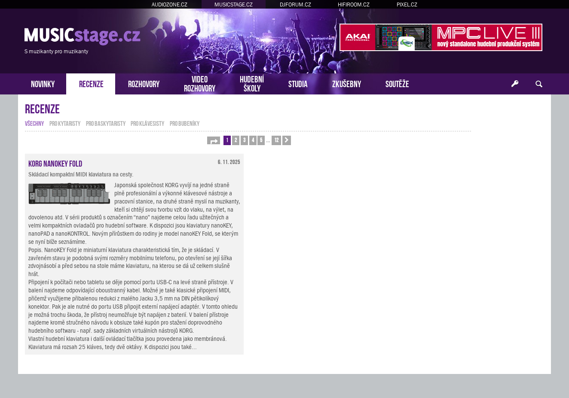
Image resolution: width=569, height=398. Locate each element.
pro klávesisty (147, 122)
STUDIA (298, 83)
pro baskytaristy (105, 122)
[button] (213, 140)
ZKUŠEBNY (346, 83)
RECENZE (91, 83)
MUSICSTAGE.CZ (233, 4)
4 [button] (253, 140)
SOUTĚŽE (397, 83)
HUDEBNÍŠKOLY (252, 83)
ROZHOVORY (143, 83)
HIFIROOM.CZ (354, 4)
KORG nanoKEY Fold (55, 162)
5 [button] (261, 140)
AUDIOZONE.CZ (169, 4)
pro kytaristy (64, 122)
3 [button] (244, 140)
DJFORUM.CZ (295, 4)
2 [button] (236, 140)
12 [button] (276, 140)
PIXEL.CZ (407, 4)
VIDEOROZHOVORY (199, 83)
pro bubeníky (184, 122)
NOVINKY (43, 83)
